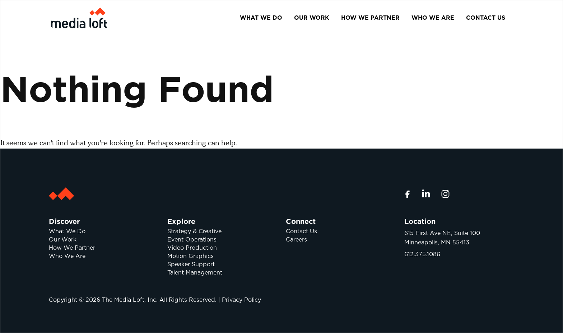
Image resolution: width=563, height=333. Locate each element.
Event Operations (192, 239)
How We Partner (370, 17)
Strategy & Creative (194, 231)
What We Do (261, 17)
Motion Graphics (190, 256)
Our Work (311, 17)
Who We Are (432, 17)
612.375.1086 (422, 254)
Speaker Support (191, 264)
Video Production (192, 247)
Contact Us (485, 17)
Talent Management (194, 272)
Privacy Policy (241, 299)
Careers (296, 239)
